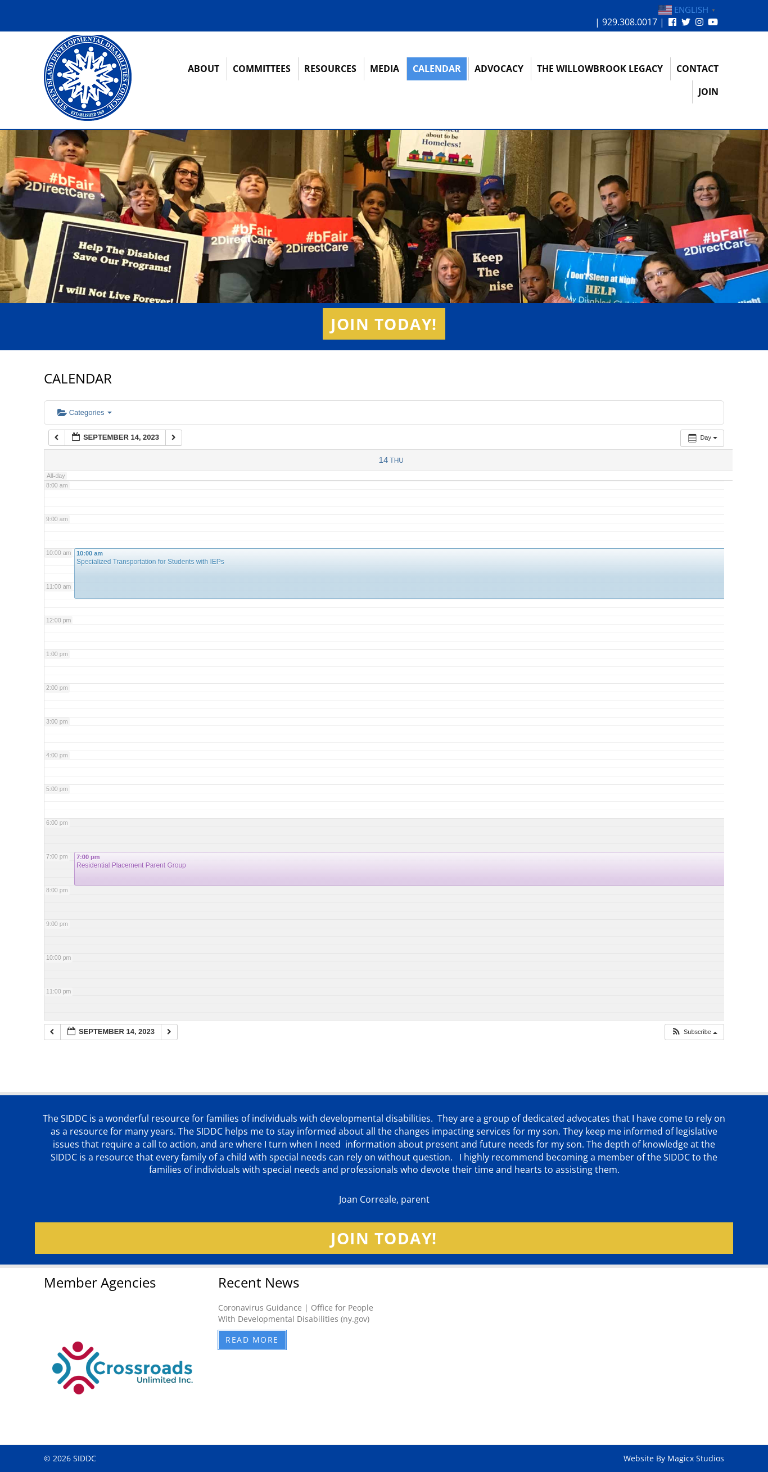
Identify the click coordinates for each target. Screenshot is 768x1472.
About (203, 68)
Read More (252, 1339)
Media (384, 68)
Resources (330, 68)
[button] (694, 1032)
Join (708, 91)
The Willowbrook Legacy (600, 68)
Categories (84, 412)
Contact (697, 68)
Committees (262, 68)
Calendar (437, 68)
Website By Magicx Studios (674, 1458)
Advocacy (499, 68)
